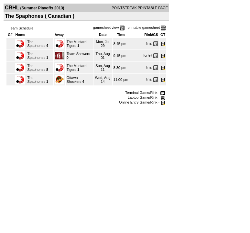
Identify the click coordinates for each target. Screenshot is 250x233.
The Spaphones (36, 44)
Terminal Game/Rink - (145, 92)
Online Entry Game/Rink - (142, 102)
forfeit (147, 55)
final (149, 43)
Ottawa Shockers (74, 79)
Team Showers (78, 54)
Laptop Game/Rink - (147, 97)
